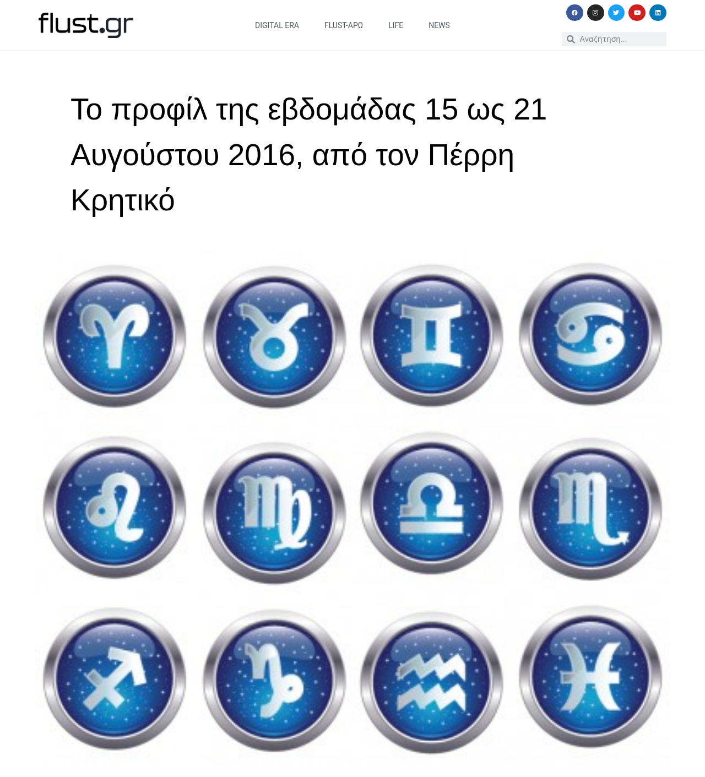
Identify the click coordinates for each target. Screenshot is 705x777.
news (439, 25)
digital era (277, 25)
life (395, 25)
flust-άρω (343, 25)
